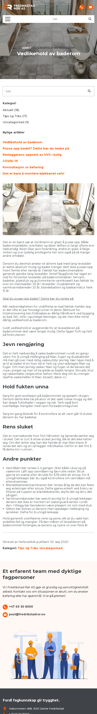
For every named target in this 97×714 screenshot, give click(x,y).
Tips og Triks (28, 548)
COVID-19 (10, 161)
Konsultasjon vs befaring (23, 167)
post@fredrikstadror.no (27, 614)
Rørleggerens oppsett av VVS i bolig (32, 154)
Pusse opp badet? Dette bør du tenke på (36, 148)
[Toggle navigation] (8, 19)
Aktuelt (8, 110)
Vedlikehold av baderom (22, 142)
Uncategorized (51, 548)
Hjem (25, 48)
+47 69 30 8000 (21, 606)
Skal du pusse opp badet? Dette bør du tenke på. (38, 298)
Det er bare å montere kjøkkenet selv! (33, 173)
